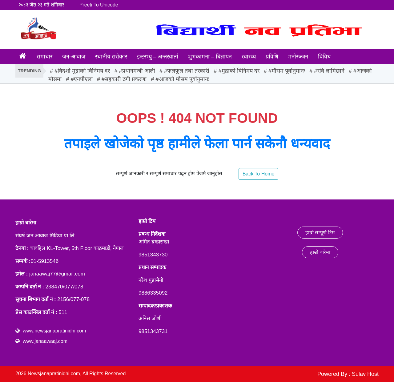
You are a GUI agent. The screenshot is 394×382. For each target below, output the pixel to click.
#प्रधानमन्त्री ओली (137, 71)
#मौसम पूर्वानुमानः (286, 71)
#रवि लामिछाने (329, 71)
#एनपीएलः (82, 79)
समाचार (44, 57)
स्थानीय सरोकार (111, 57)
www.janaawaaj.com (45, 341)
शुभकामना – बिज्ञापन (210, 57)
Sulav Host (365, 374)
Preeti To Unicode (98, 4)
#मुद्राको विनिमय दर (239, 71)
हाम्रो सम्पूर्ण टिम (320, 232)
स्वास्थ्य (249, 57)
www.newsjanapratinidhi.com (54, 330)
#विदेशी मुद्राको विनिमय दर (82, 71)
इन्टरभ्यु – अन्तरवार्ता (157, 57)
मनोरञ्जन (298, 57)
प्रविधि (272, 57)
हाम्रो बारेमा (320, 252)
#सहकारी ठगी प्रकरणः (124, 79)
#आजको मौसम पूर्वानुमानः (182, 79)
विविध (324, 57)
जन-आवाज (73, 57)
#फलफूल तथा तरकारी (186, 71)
